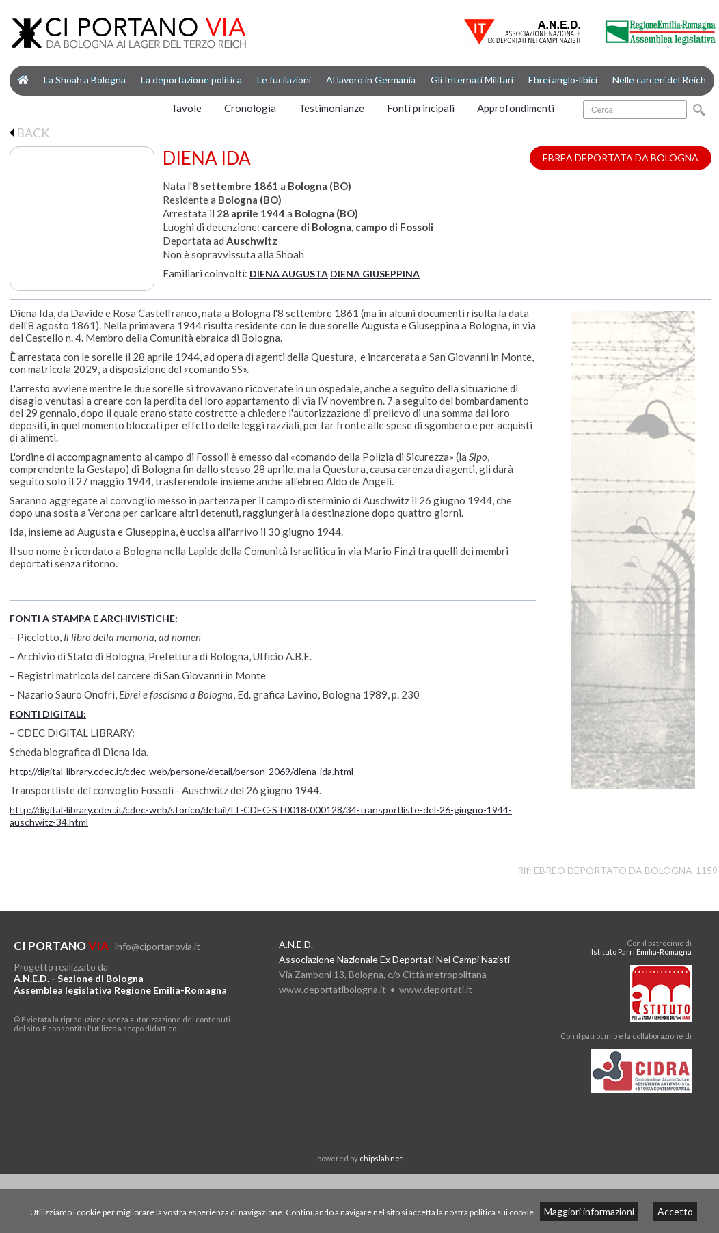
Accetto (675, 1211)
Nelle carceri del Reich (659, 79)
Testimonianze (331, 108)
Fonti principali (421, 108)
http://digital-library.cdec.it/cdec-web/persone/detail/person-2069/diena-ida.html (181, 771)
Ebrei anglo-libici (562, 79)
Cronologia (250, 108)
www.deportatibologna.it (332, 989)
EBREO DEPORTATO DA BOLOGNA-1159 (626, 870)
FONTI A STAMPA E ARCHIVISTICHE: (94, 618)
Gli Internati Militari (472, 79)
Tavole (186, 108)
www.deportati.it (435, 989)
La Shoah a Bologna (85, 79)
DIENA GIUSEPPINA (375, 274)
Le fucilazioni (284, 79)
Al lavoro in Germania (371, 79)
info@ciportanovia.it (157, 946)
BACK (29, 132)
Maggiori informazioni (589, 1211)
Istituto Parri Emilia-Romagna (641, 951)
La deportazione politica (191, 79)
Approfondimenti (515, 108)
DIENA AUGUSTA (288, 274)
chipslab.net (381, 1158)
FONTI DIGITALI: (48, 714)
